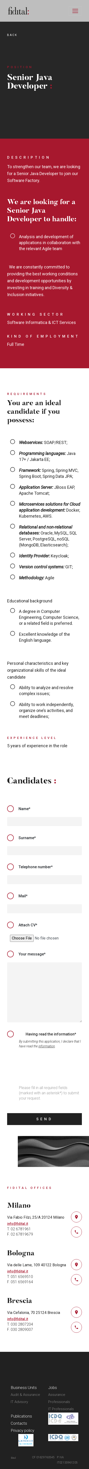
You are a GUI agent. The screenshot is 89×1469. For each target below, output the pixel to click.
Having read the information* (51, 1034)
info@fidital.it (17, 1224)
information (46, 1046)
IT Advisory (19, 1402)
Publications (21, 1416)
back (12, 35)
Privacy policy (22, 1430)
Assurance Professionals (59, 1398)
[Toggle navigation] (75, 11)
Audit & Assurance (25, 1395)
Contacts (19, 1423)
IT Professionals (61, 1409)
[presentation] (43, 1067)
